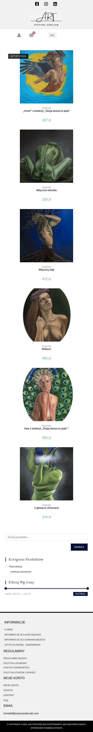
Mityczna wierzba (46, 190)
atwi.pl (58, 728)
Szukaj (79, 547)
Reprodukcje (15, 566)
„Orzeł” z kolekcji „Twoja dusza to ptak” (46, 110)
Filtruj (80, 594)
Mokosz (46, 349)
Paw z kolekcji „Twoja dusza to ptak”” (46, 428)
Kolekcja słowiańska (21, 571)
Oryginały (46, 108)
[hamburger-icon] (52, 35)
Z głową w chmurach (46, 507)
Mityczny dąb (46, 269)
